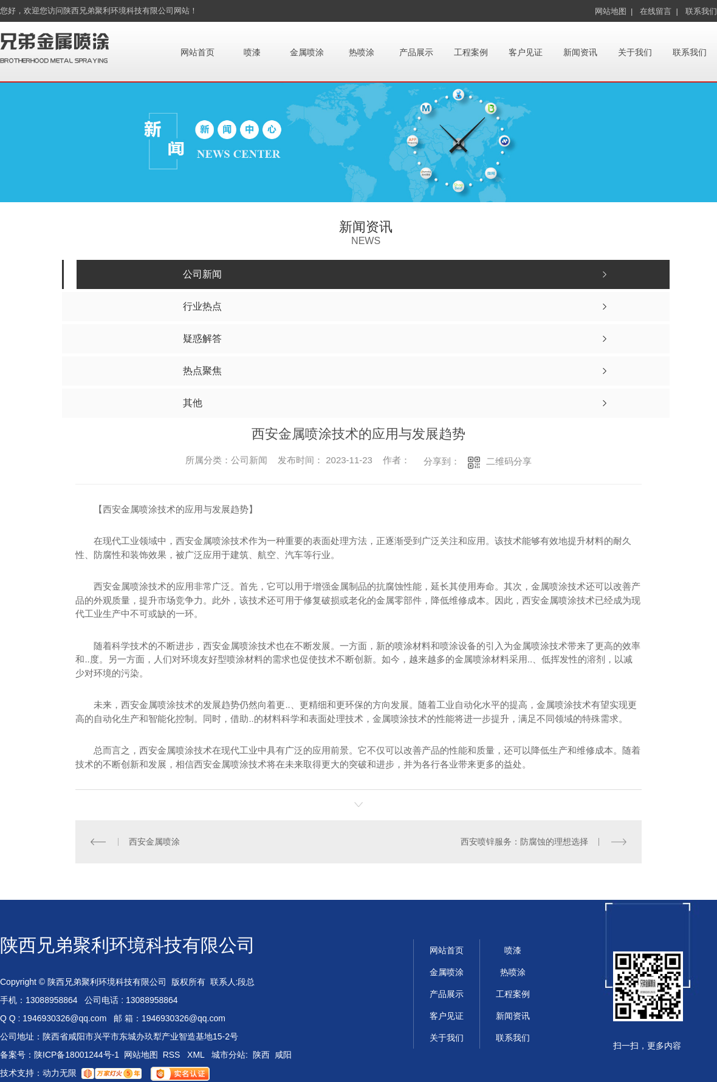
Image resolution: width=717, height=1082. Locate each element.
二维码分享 (509, 461)
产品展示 (416, 52)
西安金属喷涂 (154, 841)
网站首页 (197, 52)
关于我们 (635, 52)
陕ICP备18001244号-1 (76, 1055)
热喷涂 (361, 52)
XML (197, 1055)
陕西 (261, 1055)
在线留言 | (659, 11)
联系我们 (701, 11)
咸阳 (283, 1055)
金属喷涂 (307, 52)
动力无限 (60, 1073)
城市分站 (228, 1055)
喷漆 (252, 52)
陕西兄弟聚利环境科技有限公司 (127, 945)
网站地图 (141, 1055)
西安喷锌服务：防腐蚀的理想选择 (524, 841)
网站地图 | (614, 11)
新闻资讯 (580, 52)
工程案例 (471, 52)
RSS (173, 1055)
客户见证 (526, 52)
